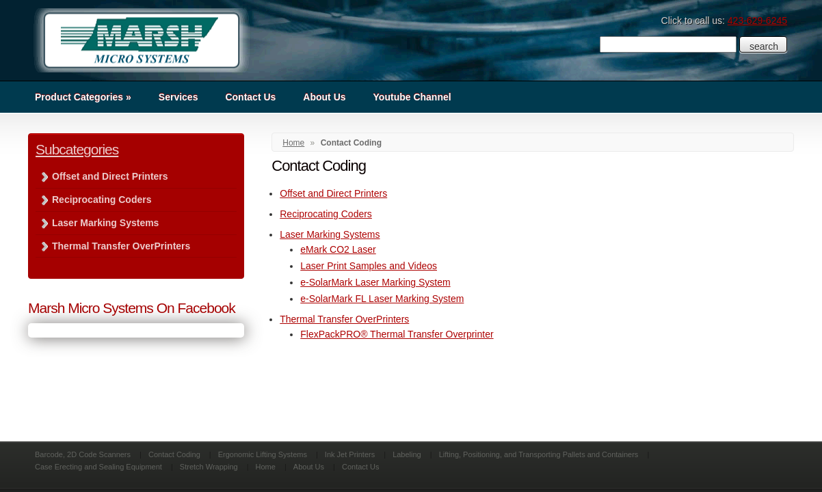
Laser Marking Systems (330, 234)
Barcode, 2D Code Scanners (83, 454)
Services (178, 97)
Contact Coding (174, 454)
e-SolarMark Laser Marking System (375, 282)
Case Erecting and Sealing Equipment (98, 467)
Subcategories (77, 149)
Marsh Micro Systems (141, 40)
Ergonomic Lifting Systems (262, 454)
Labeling (407, 454)
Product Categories (83, 97)
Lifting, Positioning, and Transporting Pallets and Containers (539, 454)
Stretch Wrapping (209, 467)
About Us (324, 97)
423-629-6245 (757, 20)
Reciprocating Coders (326, 213)
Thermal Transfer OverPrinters (344, 319)
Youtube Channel (412, 97)
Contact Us (250, 97)
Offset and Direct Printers (333, 193)
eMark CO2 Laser (337, 249)
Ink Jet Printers (350, 454)
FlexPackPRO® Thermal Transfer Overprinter (396, 334)
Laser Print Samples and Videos (368, 265)
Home (293, 143)
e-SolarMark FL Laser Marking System (382, 298)
